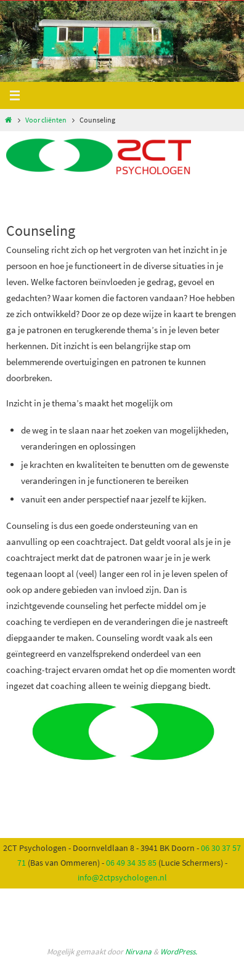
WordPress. (178, 951)
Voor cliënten (46, 119)
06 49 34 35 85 (131, 862)
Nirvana (138, 951)
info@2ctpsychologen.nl (122, 877)
